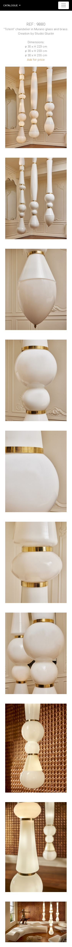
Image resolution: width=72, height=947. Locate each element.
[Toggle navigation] (63, 5)
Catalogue (10, 5)
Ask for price (36, 59)
